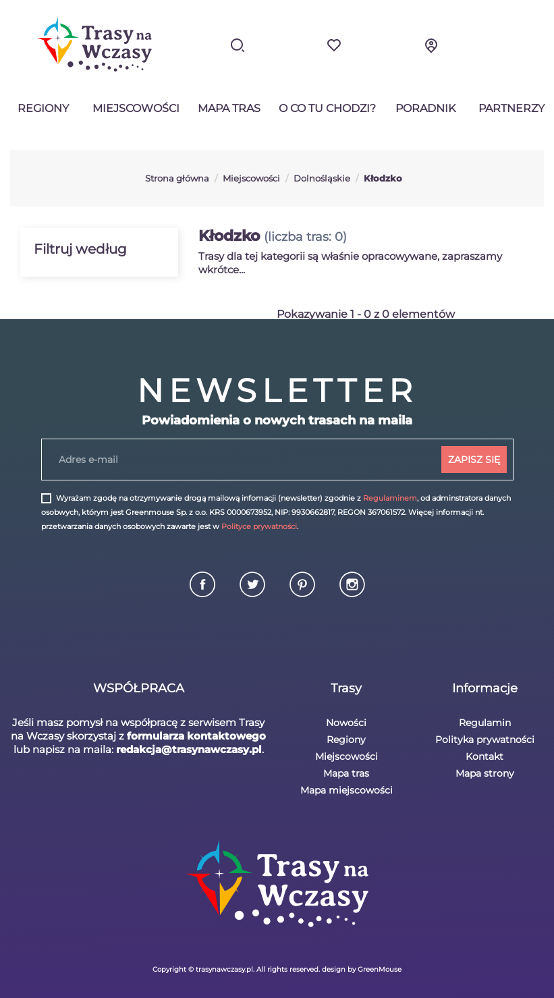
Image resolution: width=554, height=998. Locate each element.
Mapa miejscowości (346, 790)
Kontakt (484, 756)
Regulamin (485, 723)
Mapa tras (229, 108)
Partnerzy (511, 108)
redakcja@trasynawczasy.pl (189, 749)
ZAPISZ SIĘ (474, 459)
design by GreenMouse (361, 969)
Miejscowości (135, 108)
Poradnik (425, 108)
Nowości (346, 723)
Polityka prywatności (484, 739)
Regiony (43, 108)
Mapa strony (484, 773)
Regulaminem (390, 498)
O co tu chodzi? (327, 108)
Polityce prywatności (259, 526)
